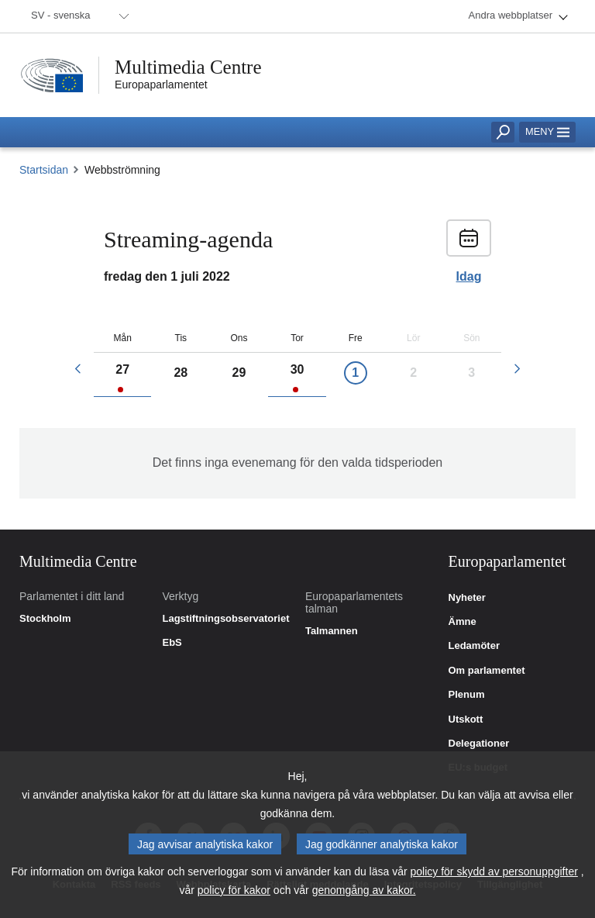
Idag (469, 277)
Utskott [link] (466, 719)
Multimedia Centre (188, 67)
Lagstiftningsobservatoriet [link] (226, 618)
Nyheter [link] (467, 597)
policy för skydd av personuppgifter (494, 874)
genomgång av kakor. (364, 892)
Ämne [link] (462, 621)
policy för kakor (234, 892)
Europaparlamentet (161, 84)
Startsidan (43, 170)
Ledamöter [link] (474, 645)
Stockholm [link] (45, 618)
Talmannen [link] (331, 631)
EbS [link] (172, 642)
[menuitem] (77, 16)
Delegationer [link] (479, 743)
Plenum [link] (467, 694)
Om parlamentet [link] (487, 670)
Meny (547, 131)
